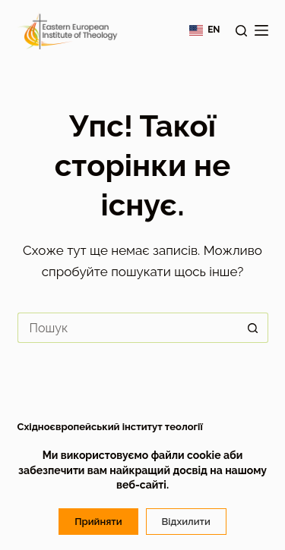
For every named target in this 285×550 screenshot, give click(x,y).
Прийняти (98, 521)
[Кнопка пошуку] (253, 328)
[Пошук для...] (127, 328)
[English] (204, 30)
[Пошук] (241, 30)
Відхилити (186, 521)
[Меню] (261, 30)
